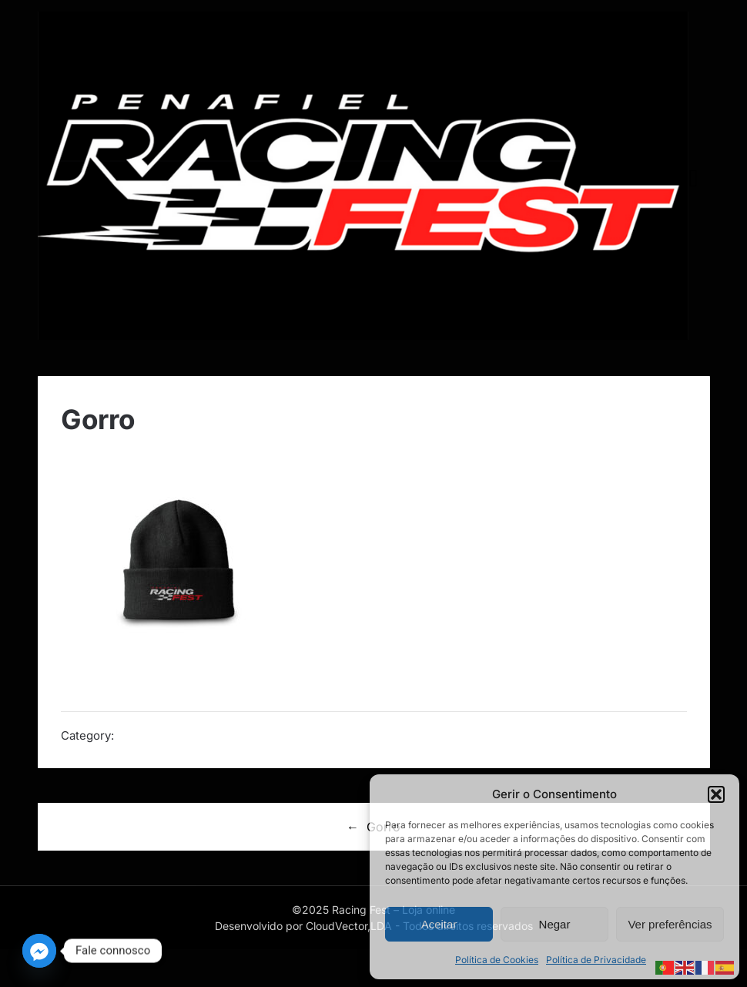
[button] (716, 794)
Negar (555, 924)
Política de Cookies (496, 959)
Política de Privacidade (596, 959)
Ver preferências (670, 924)
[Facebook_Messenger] (39, 951)
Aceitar (439, 924)
